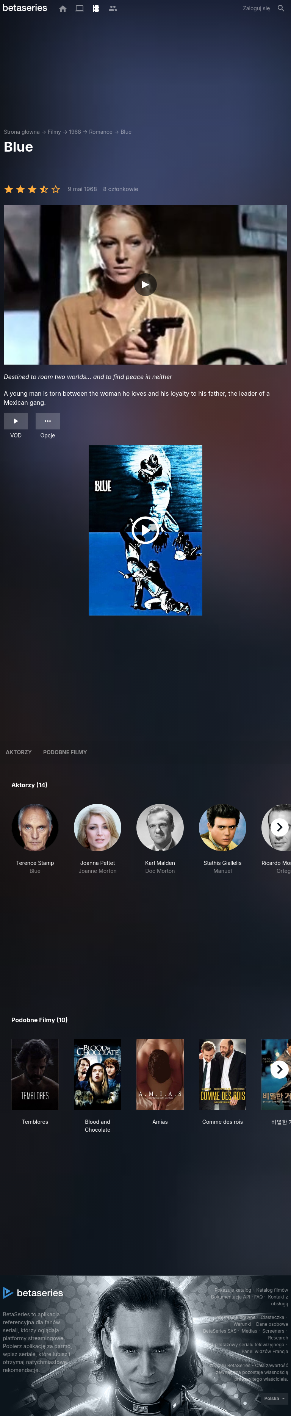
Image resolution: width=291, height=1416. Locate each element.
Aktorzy (19, 752)
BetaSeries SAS (219, 1331)
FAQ (258, 1297)
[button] (35, 839)
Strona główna (22, 131)
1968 (75, 131)
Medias (249, 1331)
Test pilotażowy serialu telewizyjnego (244, 1344)
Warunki (242, 1324)
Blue (125, 131)
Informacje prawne (235, 1317)
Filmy (54, 131)
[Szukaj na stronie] (281, 8)
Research (278, 1338)
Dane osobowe (272, 1324)
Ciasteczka (272, 1317)
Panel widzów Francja (264, 1351)
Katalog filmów (272, 1290)
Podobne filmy (65, 752)
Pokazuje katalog (232, 1290)
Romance (101, 131)
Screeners (273, 1331)
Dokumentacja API (230, 1297)
